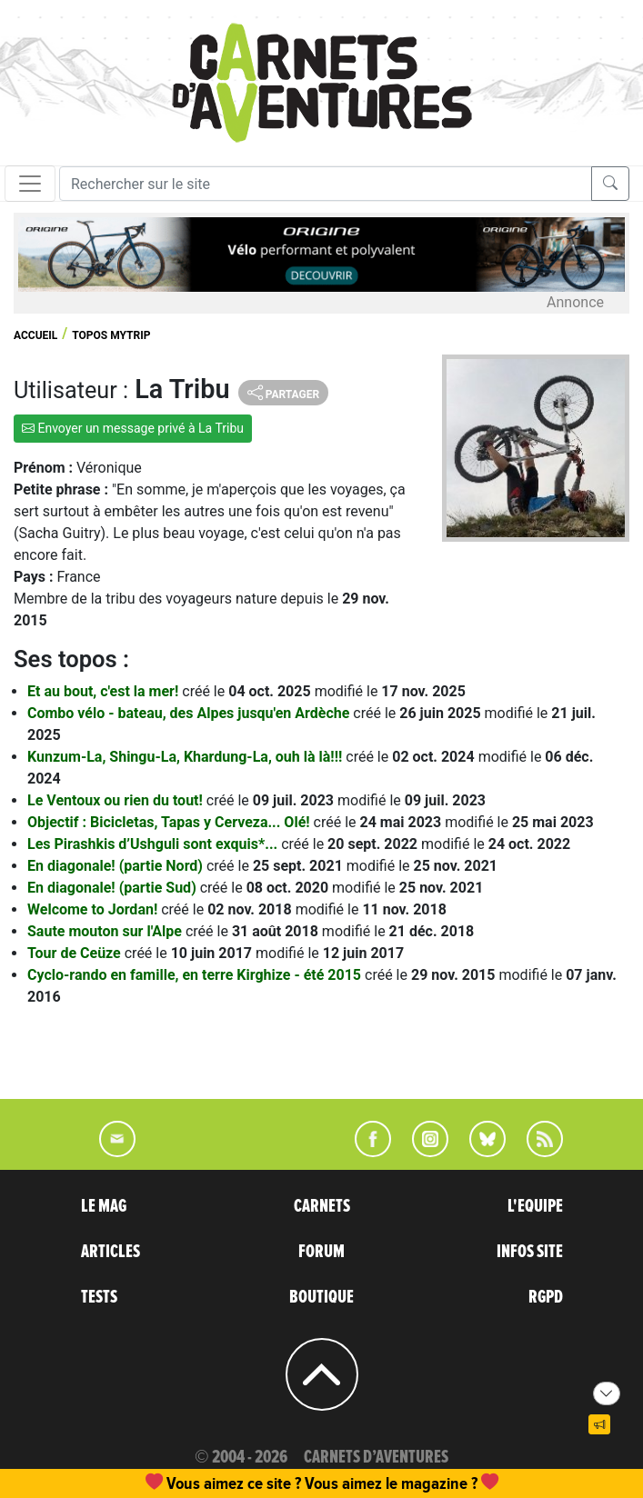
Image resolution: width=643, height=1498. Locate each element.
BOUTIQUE (321, 1297)
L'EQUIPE (535, 1206)
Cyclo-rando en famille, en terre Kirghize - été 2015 (196, 975)
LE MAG (103, 1206)
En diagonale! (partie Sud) (113, 887)
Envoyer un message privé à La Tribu (133, 428)
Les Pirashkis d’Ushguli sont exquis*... (154, 844)
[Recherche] (325, 183)
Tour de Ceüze (76, 953)
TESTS (99, 1297)
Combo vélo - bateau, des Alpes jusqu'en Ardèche (190, 713)
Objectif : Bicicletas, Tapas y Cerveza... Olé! (170, 822)
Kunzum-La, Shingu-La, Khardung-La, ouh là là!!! (186, 756)
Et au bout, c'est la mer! (104, 691)
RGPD (545, 1297)
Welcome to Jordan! (94, 909)
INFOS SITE (530, 1252)
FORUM (321, 1252)
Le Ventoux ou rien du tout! (116, 800)
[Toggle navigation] (30, 183)
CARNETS (322, 1206)
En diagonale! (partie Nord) (116, 865)
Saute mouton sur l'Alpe (106, 931)
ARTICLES (110, 1252)
